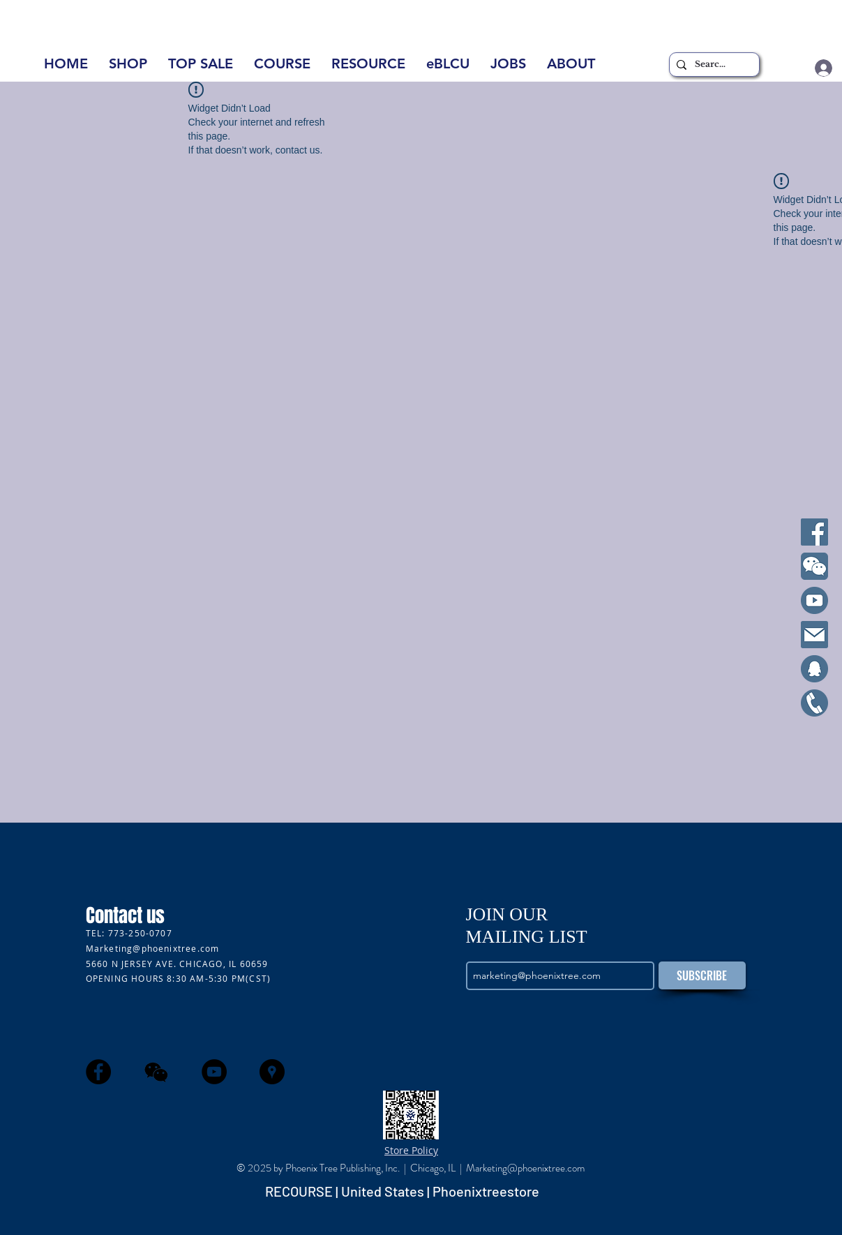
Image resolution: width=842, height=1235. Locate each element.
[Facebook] (814, 532)
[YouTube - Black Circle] (214, 1071)
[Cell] (814, 703)
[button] (571, 68)
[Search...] (712, 64)
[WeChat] (814, 566)
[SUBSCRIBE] (702, 975)
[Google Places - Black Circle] (272, 1071)
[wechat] (156, 1071)
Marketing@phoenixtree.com (153, 948)
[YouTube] (814, 600)
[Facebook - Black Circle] (98, 1071)
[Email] (814, 634)
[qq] (814, 668)
